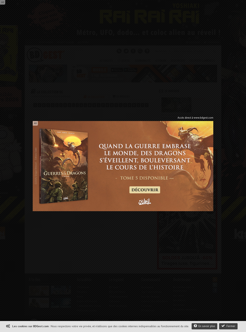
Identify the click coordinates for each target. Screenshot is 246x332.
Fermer (228, 326)
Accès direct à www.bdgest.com (195, 117)
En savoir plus (204, 326)
